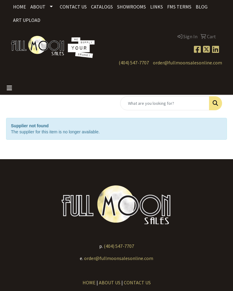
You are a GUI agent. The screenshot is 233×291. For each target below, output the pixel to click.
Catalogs (102, 7)
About (38, 7)
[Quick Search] (164, 103)
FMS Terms (179, 7)
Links (156, 7)
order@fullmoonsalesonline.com (187, 63)
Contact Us (73, 7)
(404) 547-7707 (134, 63)
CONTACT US (137, 282)
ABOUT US (109, 282)
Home (19, 7)
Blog (202, 7)
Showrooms (131, 7)
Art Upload (26, 20)
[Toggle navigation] (9, 88)
